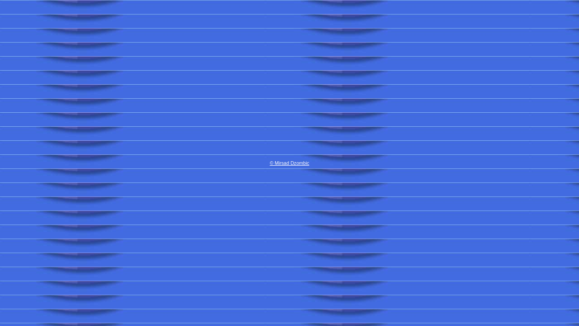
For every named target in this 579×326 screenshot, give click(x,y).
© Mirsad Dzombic (289, 163)
